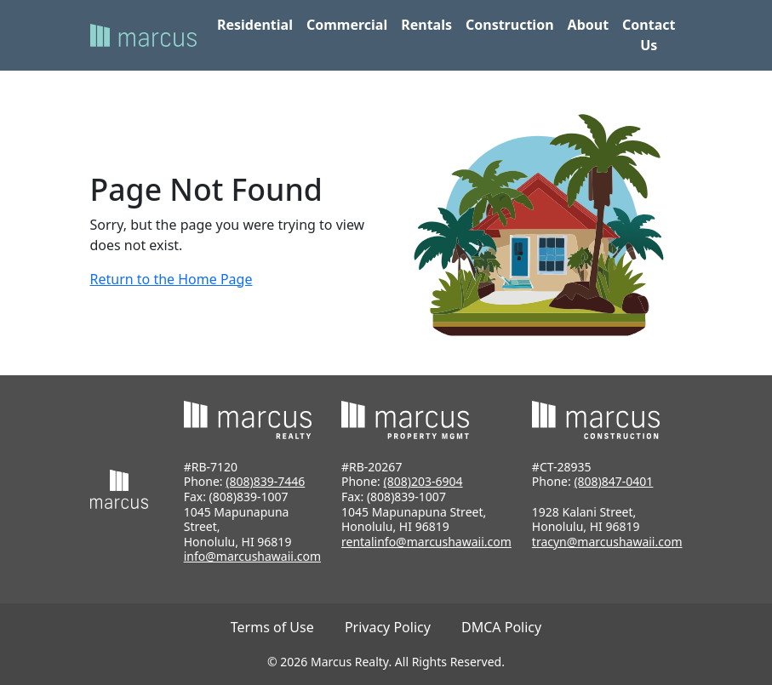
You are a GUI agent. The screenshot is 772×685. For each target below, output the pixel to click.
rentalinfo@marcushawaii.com (426, 542)
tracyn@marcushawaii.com (607, 542)
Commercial (346, 24)
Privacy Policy (388, 627)
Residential (255, 24)
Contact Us (648, 34)
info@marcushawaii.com (252, 556)
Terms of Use (272, 627)
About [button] (588, 24)
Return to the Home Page (171, 279)
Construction (510, 24)
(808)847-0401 (613, 481)
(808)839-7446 (265, 481)
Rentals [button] (426, 24)
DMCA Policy (501, 627)
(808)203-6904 (423, 481)
